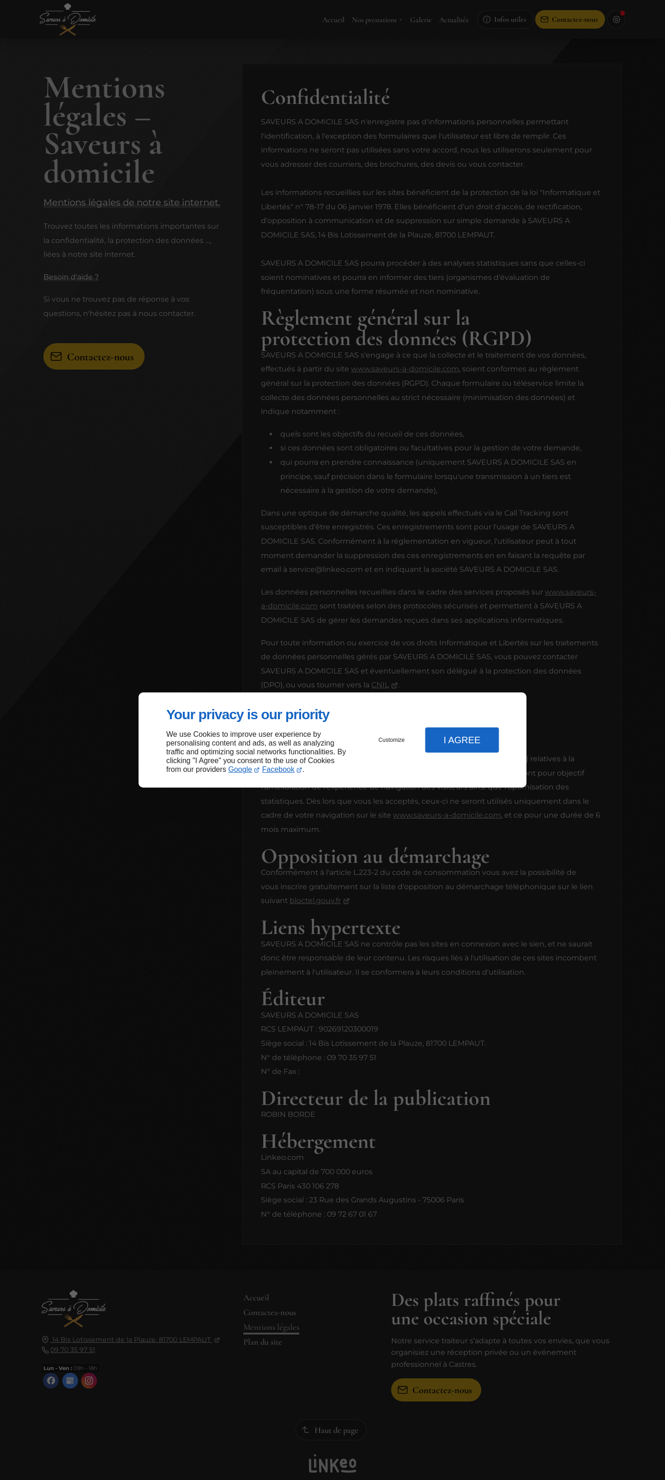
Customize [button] (392, 740)
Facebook (278, 769)
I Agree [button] (461, 740)
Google (240, 769)
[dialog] (332, 740)
